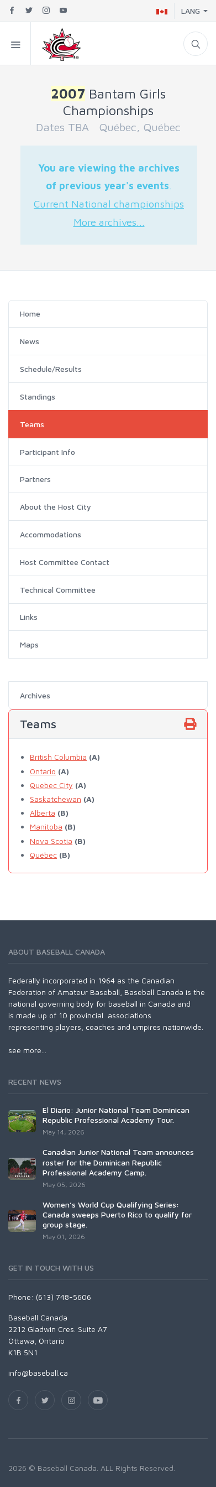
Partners (35, 479)
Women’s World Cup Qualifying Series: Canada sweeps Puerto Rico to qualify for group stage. (117, 1214)
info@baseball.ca (38, 1372)
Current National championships (109, 204)
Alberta (42, 812)
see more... (27, 1050)
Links (29, 616)
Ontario (43, 771)
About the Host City (55, 506)
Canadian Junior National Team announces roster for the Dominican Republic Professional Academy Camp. (118, 1162)
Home (30, 313)
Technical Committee (58, 589)
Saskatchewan (55, 799)
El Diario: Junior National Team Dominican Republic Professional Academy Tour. (116, 1115)
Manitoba (46, 826)
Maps (29, 644)
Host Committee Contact (64, 562)
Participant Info (47, 452)
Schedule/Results (51, 369)
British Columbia (58, 756)
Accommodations (50, 534)
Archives (35, 695)
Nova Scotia (51, 841)
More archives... (109, 222)
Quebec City (51, 785)
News (29, 341)
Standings (37, 396)
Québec (43, 854)
